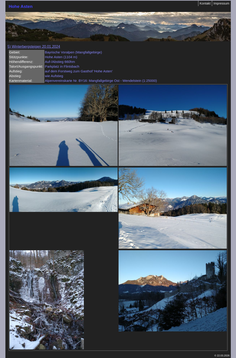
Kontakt (205, 3)
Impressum (221, 3)
